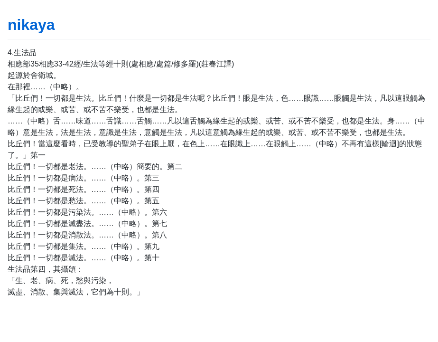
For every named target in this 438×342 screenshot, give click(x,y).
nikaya (31, 24)
